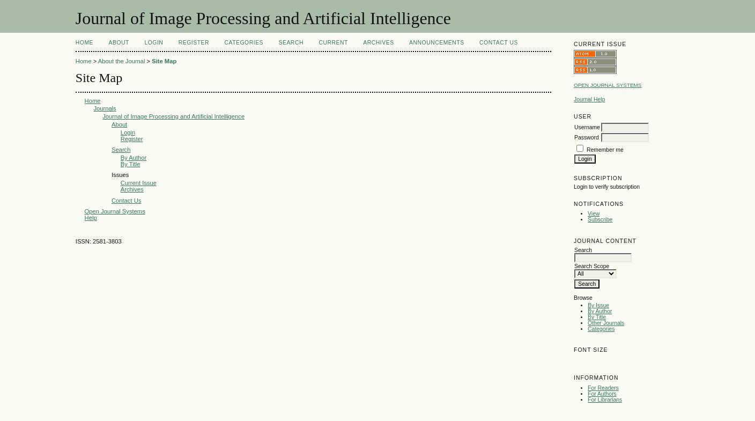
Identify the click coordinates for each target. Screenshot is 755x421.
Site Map (164, 61)
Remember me (605, 150)
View (593, 214)
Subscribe (600, 220)
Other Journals (606, 323)
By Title (597, 317)
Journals (104, 108)
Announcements (436, 43)
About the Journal (121, 61)
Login (153, 43)
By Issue (598, 305)
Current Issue (139, 183)
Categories (601, 329)
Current (333, 43)
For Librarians (605, 400)
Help (91, 218)
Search (291, 43)
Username (587, 127)
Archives (378, 43)
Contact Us (498, 43)
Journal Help (589, 99)
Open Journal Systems (607, 85)
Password (586, 138)
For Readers (603, 388)
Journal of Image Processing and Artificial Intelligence (173, 116)
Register (194, 43)
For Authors (602, 394)
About (119, 43)
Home (84, 43)
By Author (600, 311)
